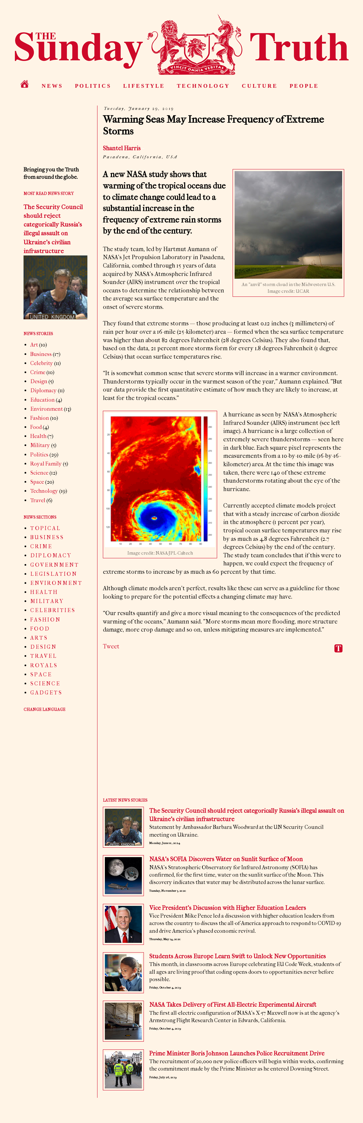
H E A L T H (43, 592)
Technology (44, 491)
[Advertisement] (223, 730)
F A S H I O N (45, 619)
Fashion (39, 418)
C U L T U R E (259, 86)
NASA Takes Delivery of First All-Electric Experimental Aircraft (232, 1004)
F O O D (39, 629)
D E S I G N (43, 647)
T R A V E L (43, 656)
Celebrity (41, 363)
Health (38, 436)
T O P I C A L (45, 528)
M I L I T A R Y (46, 601)
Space (37, 482)
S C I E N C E (44, 683)
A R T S (38, 638)
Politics (39, 454)
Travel (37, 500)
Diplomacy (43, 390)
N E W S (52, 86)
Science (39, 473)
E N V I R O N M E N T (56, 583)
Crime (37, 372)
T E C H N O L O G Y (203, 86)
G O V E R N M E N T (54, 565)
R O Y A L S (43, 665)
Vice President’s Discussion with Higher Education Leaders (227, 908)
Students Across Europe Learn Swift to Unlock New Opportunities (237, 956)
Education (42, 400)
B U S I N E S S (46, 537)
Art (34, 345)
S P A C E (40, 674)
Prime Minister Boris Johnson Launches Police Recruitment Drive (236, 1053)
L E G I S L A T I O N (53, 574)
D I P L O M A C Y (50, 555)
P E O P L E (304, 86)
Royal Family (46, 463)
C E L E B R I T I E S (52, 610)
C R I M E (40, 546)
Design (38, 381)
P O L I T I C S (92, 86)
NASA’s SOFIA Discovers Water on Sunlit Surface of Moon (226, 859)
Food (36, 427)
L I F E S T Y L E (143, 86)
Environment (46, 409)
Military (40, 445)
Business (41, 354)
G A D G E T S (46, 692)
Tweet (111, 646)
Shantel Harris (121, 148)
